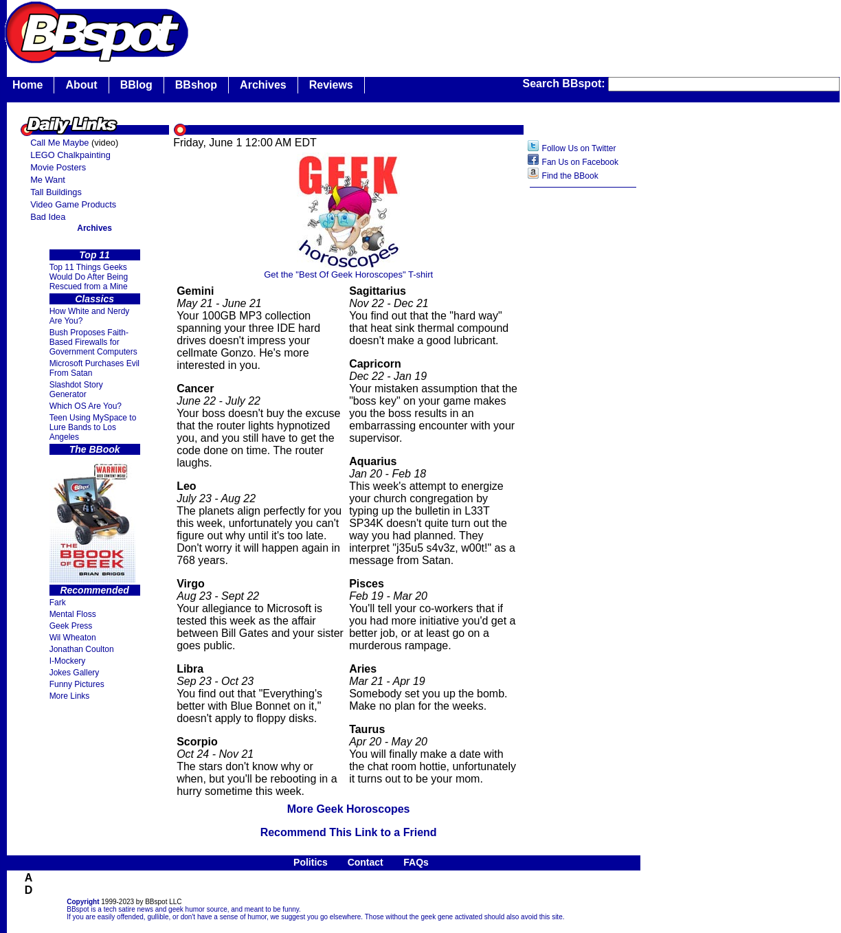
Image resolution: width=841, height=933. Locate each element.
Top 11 (94, 254)
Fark (57, 602)
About (81, 85)
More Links (69, 696)
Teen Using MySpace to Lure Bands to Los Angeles (93, 427)
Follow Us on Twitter (579, 148)
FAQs (416, 862)
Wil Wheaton (72, 637)
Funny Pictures (76, 684)
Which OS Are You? (85, 406)
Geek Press (71, 626)
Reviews (331, 85)
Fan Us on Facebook (580, 162)
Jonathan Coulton (81, 649)
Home (27, 85)
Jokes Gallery (74, 672)
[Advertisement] (583, 411)
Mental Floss (72, 614)
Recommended (94, 590)
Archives (263, 85)
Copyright (83, 902)
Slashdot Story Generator (76, 389)
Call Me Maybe (59, 142)
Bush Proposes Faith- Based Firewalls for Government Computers (93, 342)
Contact (365, 862)
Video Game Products (73, 204)
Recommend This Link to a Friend (348, 832)
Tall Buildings (56, 192)
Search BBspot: (565, 83)
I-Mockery (67, 661)
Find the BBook (570, 176)
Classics (94, 298)
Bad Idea (47, 217)
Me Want (47, 180)
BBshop (196, 85)
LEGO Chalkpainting (70, 155)
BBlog (136, 85)
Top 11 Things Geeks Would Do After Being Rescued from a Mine (88, 276)
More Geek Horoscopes (348, 809)
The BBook (94, 449)
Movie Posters (58, 167)
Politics (310, 862)
